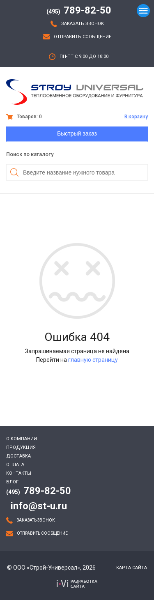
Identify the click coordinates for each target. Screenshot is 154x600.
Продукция (21, 447)
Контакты (18, 473)
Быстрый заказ (77, 133)
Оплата (15, 464)
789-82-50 (78, 10)
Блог (12, 482)
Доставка (18, 456)
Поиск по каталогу (29, 154)
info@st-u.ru (39, 506)
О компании (21, 438)
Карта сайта (131, 567)
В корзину (136, 117)
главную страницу (93, 359)
